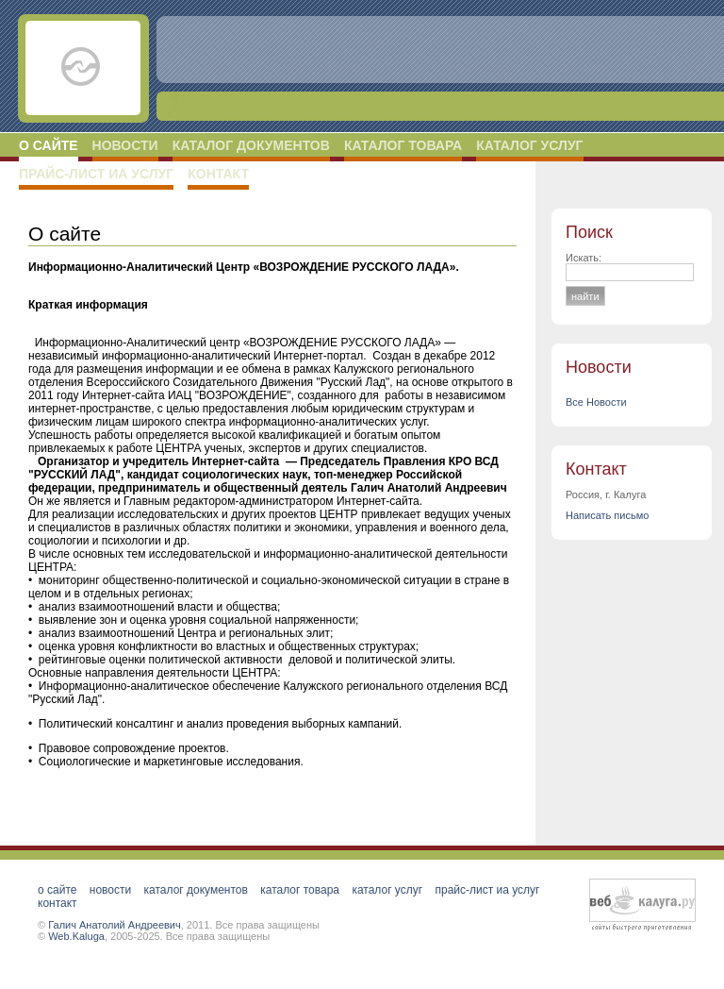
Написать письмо (607, 515)
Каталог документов (251, 145)
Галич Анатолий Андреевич (114, 924)
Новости (125, 145)
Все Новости (596, 402)
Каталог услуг (529, 145)
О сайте (48, 145)
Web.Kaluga (76, 936)
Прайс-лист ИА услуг (96, 173)
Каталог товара (403, 145)
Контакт (218, 173)
